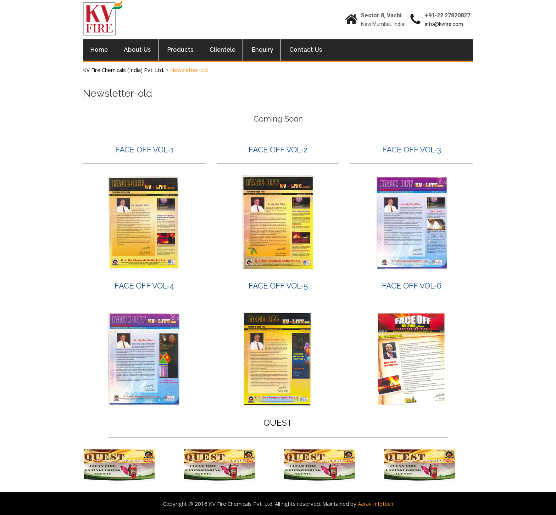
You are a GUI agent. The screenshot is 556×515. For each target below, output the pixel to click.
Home (99, 49)
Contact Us (305, 49)
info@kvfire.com (444, 24)
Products (180, 49)
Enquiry (262, 49)
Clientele (222, 49)
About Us (137, 49)
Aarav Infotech (375, 503)
